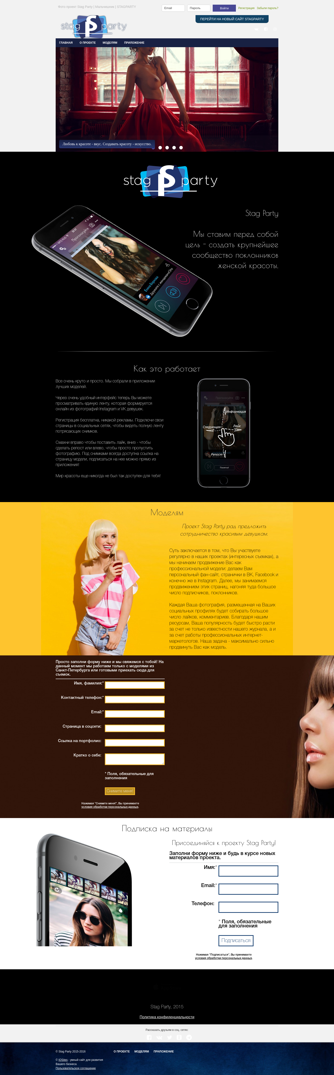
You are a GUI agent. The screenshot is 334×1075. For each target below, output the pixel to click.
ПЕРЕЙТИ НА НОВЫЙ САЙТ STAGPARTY (232, 19)
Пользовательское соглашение (76, 1068)
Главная (66, 42)
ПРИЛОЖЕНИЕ (134, 42)
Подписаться (236, 940)
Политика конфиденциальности (167, 1017)
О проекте (122, 1051)
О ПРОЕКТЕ (88, 42)
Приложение (164, 1051)
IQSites (62, 1060)
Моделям (141, 1051)
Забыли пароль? (267, 8)
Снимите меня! (120, 791)
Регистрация (246, 8)
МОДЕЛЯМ (110, 42)
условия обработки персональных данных (109, 807)
